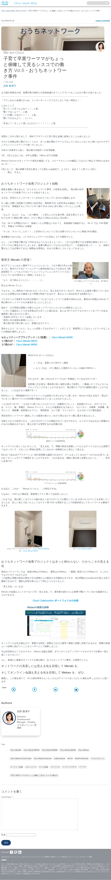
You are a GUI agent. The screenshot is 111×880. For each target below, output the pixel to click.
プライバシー (72, 857)
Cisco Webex (83, 750)
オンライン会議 (16, 767)
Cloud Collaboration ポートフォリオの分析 (56, 601)
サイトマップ (38, 857)
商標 (90, 857)
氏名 (3, 835)
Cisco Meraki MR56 (26, 345)
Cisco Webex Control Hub (20, 758)
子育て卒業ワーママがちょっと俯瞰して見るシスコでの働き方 (34, 775)
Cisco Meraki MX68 (62, 337)
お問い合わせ (5, 857)
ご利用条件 (46, 857)
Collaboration (59, 758)
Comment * (7, 797)
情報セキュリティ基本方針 (59, 857)
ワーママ (82, 767)
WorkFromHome (81, 758)
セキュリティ (31, 767)
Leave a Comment (103, 21)
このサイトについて (27, 857)
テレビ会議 (43, 767)
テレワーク (55, 767)
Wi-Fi (70, 758)
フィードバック (15, 857)
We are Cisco (21, 11)
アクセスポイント (97, 758)
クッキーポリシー (82, 857)
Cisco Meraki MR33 (26, 341)
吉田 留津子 (9, 86)
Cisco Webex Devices (42, 758)
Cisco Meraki (15, 750)
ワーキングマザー (69, 767)
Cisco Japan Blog (8, 11)
